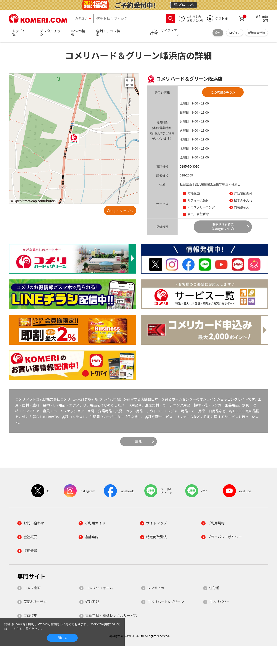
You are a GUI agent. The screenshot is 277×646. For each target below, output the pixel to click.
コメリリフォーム (99, 587)
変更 (218, 33)
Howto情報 (78, 32)
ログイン (234, 33)
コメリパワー (219, 601)
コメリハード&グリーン (165, 601)
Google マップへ (120, 210)
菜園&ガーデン (35, 601)
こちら (14, 628)
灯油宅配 (92, 601)
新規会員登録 (256, 33)
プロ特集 (30, 615)
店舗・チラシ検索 (108, 32)
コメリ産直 (32, 587)
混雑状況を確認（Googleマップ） (223, 226)
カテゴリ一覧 (20, 32)
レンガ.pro (155, 587)
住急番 (214, 587)
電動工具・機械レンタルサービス (111, 615)
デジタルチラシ (50, 32)
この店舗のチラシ (223, 92)
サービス (162, 204)
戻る (138, 441)
